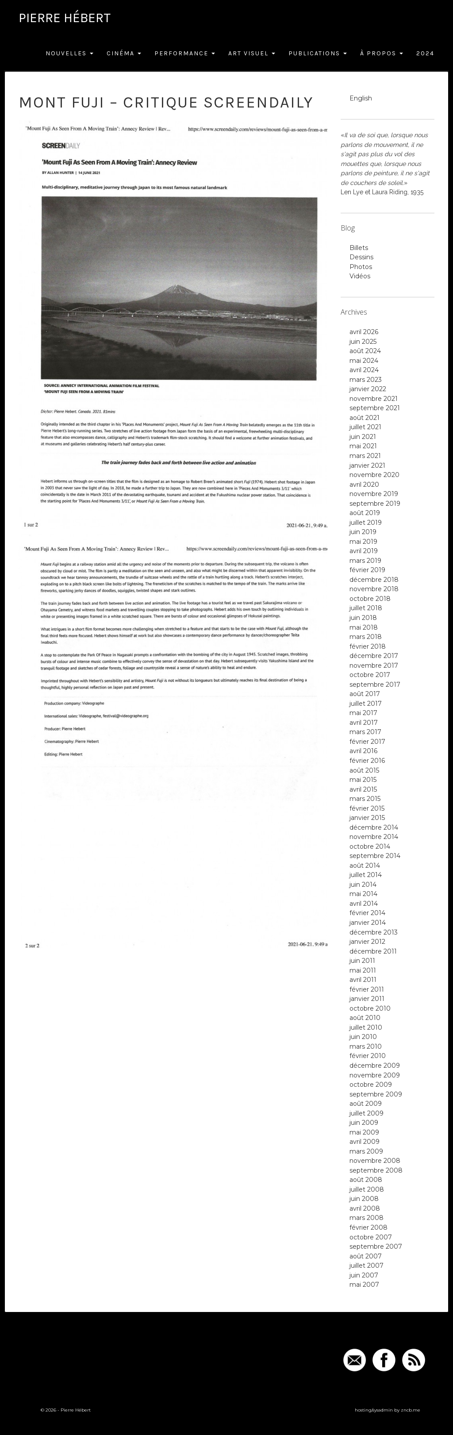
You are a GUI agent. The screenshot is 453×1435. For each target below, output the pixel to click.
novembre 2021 (373, 399)
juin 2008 (364, 1199)
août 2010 (364, 1018)
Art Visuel (251, 53)
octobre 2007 (370, 1237)
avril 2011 (362, 980)
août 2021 (364, 418)
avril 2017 (363, 723)
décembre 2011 (373, 951)
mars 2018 (365, 637)
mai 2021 (363, 446)
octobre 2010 (370, 1008)
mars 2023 (365, 380)
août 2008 (365, 1180)
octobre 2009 (370, 1085)
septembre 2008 (376, 1170)
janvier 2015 (367, 818)
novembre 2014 (373, 837)
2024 (425, 53)
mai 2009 (364, 1132)
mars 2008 (366, 1218)
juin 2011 (362, 961)
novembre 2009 (374, 1075)
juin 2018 (363, 618)
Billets (358, 248)
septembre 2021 (374, 408)
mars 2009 (366, 1151)
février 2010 (367, 1056)
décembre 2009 (374, 1066)
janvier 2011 (366, 999)
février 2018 (367, 646)
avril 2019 (363, 551)
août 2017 (364, 694)
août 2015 (364, 770)
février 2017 (367, 742)
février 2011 (366, 989)
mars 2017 (365, 732)
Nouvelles (69, 53)
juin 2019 (362, 532)
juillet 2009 (366, 1113)
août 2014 (364, 865)
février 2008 (368, 1227)
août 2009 (365, 1104)
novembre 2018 (374, 589)
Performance (184, 53)
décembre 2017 (373, 656)
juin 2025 (362, 342)
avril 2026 (363, 332)
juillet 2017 (365, 704)
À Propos (381, 53)
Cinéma (124, 53)
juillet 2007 (366, 1266)
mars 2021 (365, 456)
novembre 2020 (374, 475)
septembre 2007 (375, 1246)
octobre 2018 (370, 599)
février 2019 (367, 570)
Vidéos (359, 276)
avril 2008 (364, 1208)
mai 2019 (363, 542)
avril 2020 (364, 485)
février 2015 (366, 808)
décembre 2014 (373, 827)
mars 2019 (365, 561)
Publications (317, 53)
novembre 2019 (373, 494)
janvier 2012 (367, 942)
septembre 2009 (375, 1094)
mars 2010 (365, 1046)
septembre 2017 (374, 685)
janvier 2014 (367, 923)
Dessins (361, 257)
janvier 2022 (367, 389)
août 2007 (365, 1256)
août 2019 (364, 513)
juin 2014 (362, 885)
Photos (360, 267)
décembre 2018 (374, 580)
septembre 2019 (374, 504)
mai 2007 (364, 1285)
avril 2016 (363, 751)
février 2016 (367, 761)
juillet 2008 (366, 1189)
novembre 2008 (374, 1161)
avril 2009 (364, 1142)
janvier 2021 (367, 465)
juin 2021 (362, 437)
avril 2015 (363, 789)
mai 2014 (363, 894)
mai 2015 (362, 780)
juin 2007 (363, 1275)
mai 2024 (363, 361)
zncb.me (410, 1410)
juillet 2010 (365, 1027)
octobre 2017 (369, 675)
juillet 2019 (365, 523)
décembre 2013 (373, 932)
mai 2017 (363, 713)
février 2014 (367, 913)
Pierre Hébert (65, 18)
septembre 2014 (374, 856)
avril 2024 (364, 370)
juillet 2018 (365, 608)
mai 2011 (362, 970)
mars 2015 (364, 799)
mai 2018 (363, 627)
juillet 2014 (365, 875)
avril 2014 (363, 904)
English (360, 98)
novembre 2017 (373, 665)
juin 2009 (363, 1123)
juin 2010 (363, 1037)
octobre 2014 (369, 846)
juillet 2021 (365, 427)
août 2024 (365, 351)
